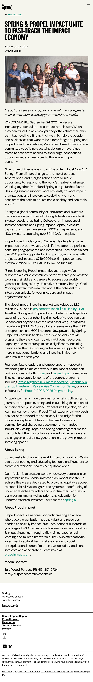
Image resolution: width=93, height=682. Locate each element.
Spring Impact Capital (14, 616)
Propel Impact (62, 373)
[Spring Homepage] (7, 8)
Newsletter (8, 622)
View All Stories (15, 14)
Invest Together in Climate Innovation (43, 382)
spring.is (70, 500)
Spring (41, 373)
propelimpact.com (17, 554)
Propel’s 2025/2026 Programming (48, 391)
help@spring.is (10, 605)
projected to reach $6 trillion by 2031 (58, 309)
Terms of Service (12, 625)
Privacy (6, 628)
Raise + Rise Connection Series (54, 386)
